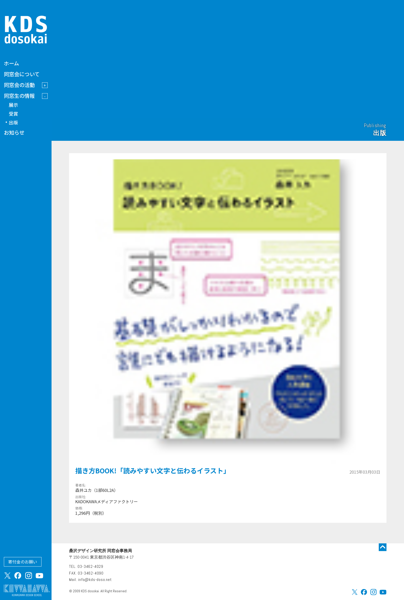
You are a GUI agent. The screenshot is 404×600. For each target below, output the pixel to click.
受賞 (13, 113)
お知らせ (14, 132)
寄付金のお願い (22, 562)
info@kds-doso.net (95, 579)
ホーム (11, 63)
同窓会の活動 (19, 85)
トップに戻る (382, 547)
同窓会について (22, 74)
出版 (13, 122)
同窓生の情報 (19, 95)
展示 (13, 104)
